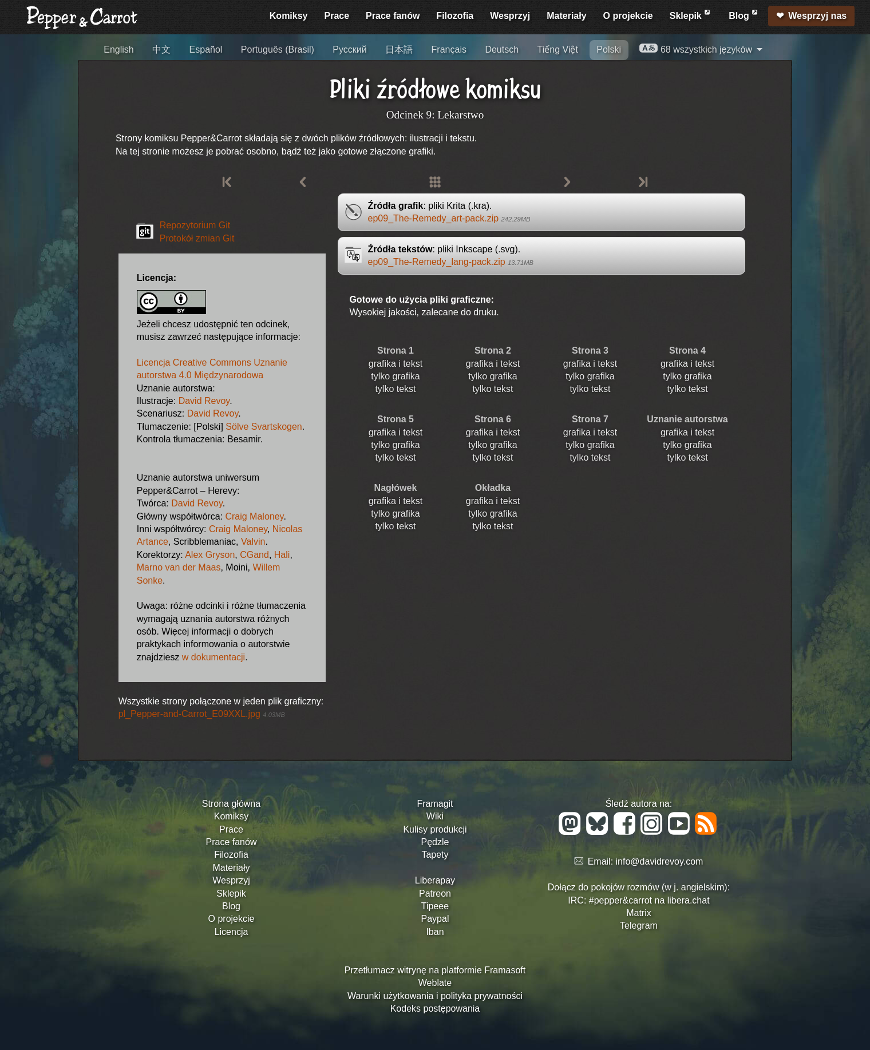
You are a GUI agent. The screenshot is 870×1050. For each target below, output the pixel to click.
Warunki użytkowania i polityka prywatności (435, 996)
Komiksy (289, 16)
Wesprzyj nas (817, 16)
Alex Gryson (210, 555)
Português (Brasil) (277, 49)
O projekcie (628, 16)
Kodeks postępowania (435, 1008)
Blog (744, 14)
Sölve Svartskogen (264, 426)
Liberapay (435, 880)
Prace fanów (393, 16)
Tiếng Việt (557, 49)
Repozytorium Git (195, 225)
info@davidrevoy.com (659, 861)
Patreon (435, 893)
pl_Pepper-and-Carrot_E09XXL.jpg (201, 714)
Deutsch (502, 49)
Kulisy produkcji (434, 829)
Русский (349, 49)
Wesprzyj (510, 16)
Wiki (435, 816)
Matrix (638, 913)
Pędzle (435, 842)
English (118, 49)
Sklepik (691, 14)
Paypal (435, 919)
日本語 (399, 49)
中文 (161, 49)
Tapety (434, 854)
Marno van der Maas (179, 567)
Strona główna (231, 804)
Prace (337, 16)
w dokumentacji (213, 657)
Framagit (435, 804)
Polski (608, 49)
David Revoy (204, 401)
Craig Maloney (254, 516)
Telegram (639, 925)
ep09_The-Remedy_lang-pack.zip (450, 262)
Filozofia (454, 16)
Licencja (231, 932)
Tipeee (435, 906)
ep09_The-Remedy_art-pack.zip (449, 218)
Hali (282, 555)
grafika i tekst (395, 364)
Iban (435, 932)
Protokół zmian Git (197, 238)
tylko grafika (395, 376)
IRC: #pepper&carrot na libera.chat (638, 900)
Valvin (253, 541)
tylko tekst (395, 389)
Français (449, 49)
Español (206, 49)
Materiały (566, 16)
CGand (254, 555)
